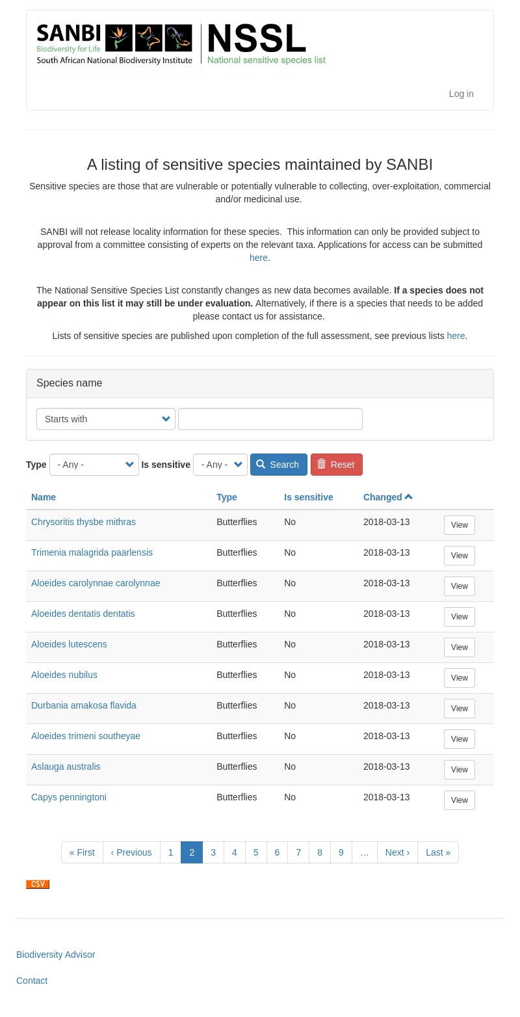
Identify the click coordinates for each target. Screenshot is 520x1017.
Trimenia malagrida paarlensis (92, 552)
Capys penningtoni (69, 797)
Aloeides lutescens (69, 644)
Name (43, 497)
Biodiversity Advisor (55, 954)
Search (277, 464)
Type (36, 464)
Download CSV (37, 884)
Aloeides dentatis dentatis (83, 613)
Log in (461, 93)
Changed (388, 497)
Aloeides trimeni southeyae (85, 736)
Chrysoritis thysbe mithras (83, 522)
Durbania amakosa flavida (83, 705)
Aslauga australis (66, 766)
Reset (335, 464)
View (459, 525)
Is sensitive (165, 464)
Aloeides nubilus (64, 675)
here (259, 257)
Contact (31, 980)
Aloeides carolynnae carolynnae (95, 583)
